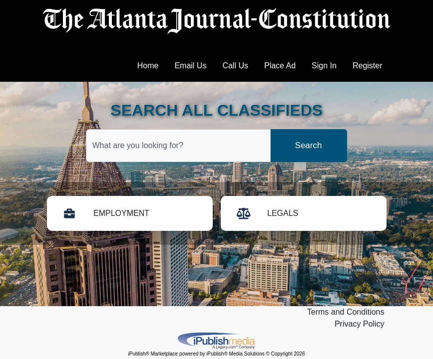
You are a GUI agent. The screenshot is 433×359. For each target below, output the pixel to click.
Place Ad (280, 65)
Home (148, 65)
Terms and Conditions (346, 312)
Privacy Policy (360, 324)
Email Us (190, 65)
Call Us (235, 65)
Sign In (324, 65)
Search (308, 145)
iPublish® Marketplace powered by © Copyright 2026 (217, 340)
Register (368, 65)
